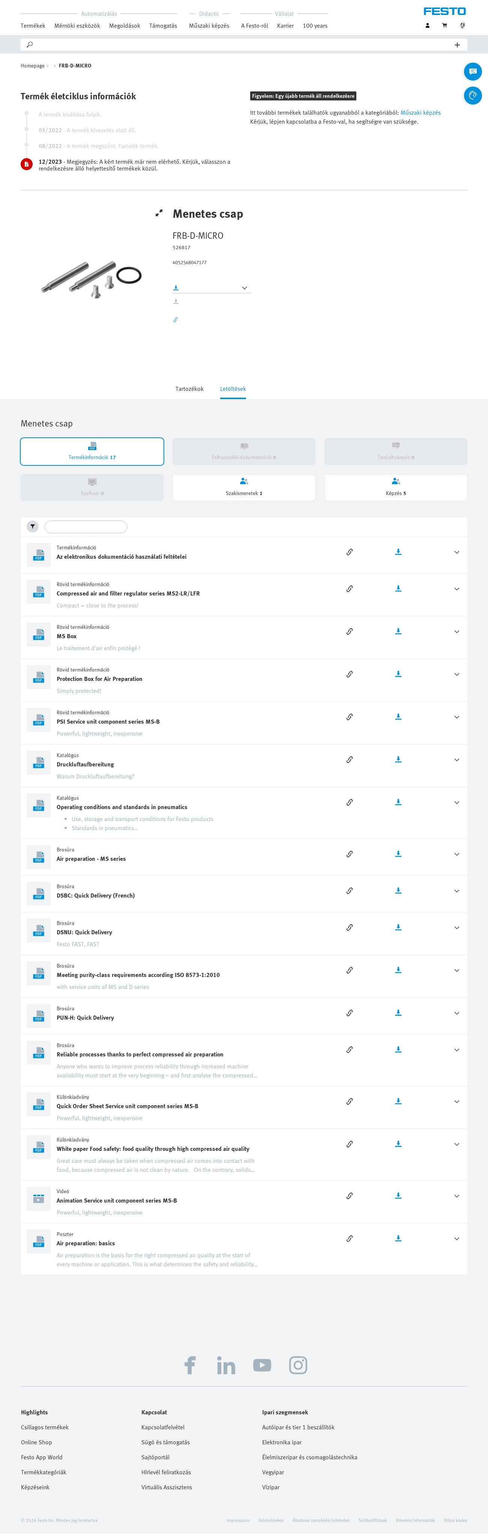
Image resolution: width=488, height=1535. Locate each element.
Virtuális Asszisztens (166, 1488)
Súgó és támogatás (165, 1443)
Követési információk (415, 1521)
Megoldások (124, 25)
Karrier (285, 25)
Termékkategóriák (43, 1473)
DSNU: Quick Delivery (84, 933)
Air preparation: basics (86, 1244)
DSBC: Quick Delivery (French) (96, 896)
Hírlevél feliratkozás (166, 1473)
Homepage (33, 67)
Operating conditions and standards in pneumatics (122, 808)
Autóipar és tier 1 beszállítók (298, 1428)
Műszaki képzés (209, 25)
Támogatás (163, 25)
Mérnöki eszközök (77, 25)
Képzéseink (35, 1488)
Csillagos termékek (45, 1428)
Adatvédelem (271, 1521)
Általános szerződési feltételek (321, 1521)
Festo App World (42, 1458)
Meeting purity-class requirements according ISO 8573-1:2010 (138, 976)
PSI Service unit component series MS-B (108, 722)
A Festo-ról (254, 25)
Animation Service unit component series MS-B (117, 1201)
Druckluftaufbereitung (85, 765)
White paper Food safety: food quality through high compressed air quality (153, 1150)
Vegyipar (273, 1473)
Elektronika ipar (282, 1443)
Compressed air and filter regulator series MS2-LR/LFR (128, 594)
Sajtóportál (155, 1458)
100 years (315, 25)
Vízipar (270, 1488)
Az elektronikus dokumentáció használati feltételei (121, 558)
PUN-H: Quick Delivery (85, 1018)
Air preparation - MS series (91, 860)
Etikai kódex (455, 1521)
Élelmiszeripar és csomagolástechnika (309, 1458)
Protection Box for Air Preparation (100, 680)
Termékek (33, 25)
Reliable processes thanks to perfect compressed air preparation (140, 1055)
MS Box (67, 637)
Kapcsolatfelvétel (163, 1428)
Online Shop (36, 1443)
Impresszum (238, 1521)
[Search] (244, 45)
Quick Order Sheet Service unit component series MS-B (127, 1107)
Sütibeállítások (373, 1521)
